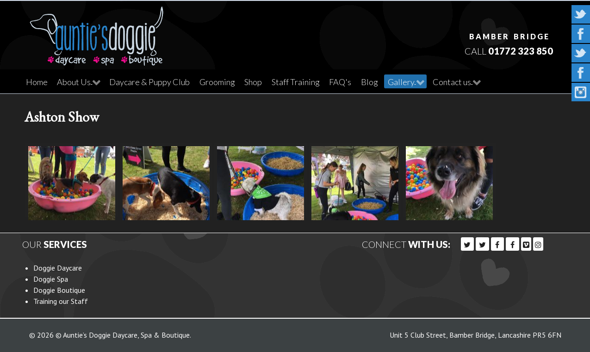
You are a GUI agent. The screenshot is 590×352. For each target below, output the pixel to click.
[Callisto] (96, 32)
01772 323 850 (520, 50)
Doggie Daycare (57, 267)
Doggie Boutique (59, 290)
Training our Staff (60, 301)
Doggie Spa (50, 279)
